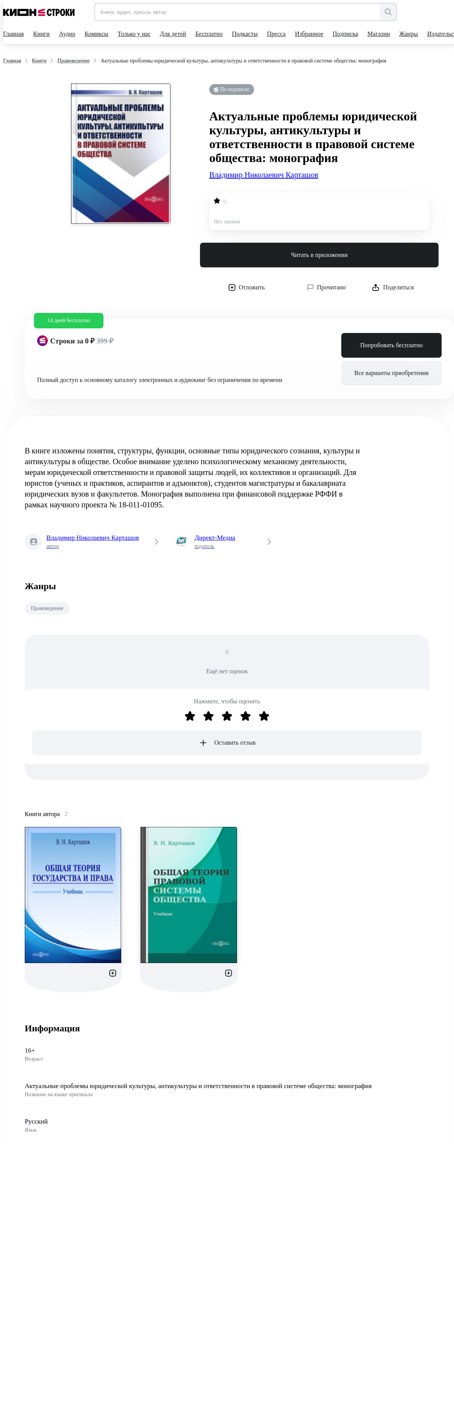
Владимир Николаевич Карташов (263, 175)
